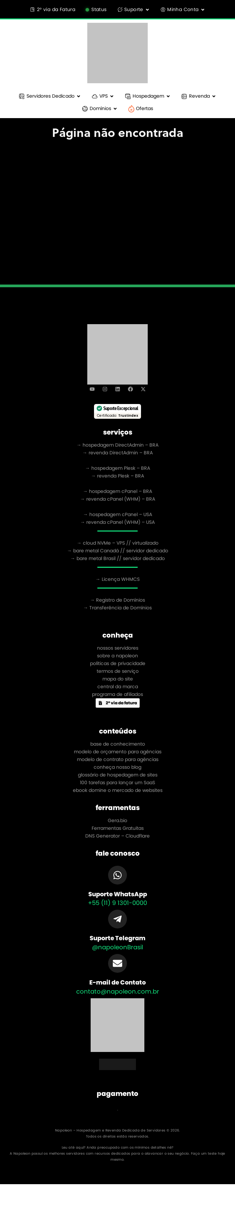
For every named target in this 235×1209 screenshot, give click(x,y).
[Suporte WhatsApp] (117, 875)
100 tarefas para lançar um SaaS (117, 782)
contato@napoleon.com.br (117, 991)
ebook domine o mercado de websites (117, 790)
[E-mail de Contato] (117, 963)
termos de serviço (118, 671)
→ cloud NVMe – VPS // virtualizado (117, 543)
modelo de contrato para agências (117, 759)
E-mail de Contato (117, 982)
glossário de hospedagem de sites (117, 774)
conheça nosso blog (117, 767)
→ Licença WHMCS (118, 579)
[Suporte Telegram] (117, 919)
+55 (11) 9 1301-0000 (117, 903)
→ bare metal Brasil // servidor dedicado (117, 558)
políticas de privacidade (117, 663)
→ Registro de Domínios (117, 600)
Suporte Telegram (117, 938)
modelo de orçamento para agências (117, 751)
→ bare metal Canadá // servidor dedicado (117, 550)
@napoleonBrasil (117, 947)
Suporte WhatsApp (117, 894)
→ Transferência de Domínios (117, 607)
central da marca (117, 686)
